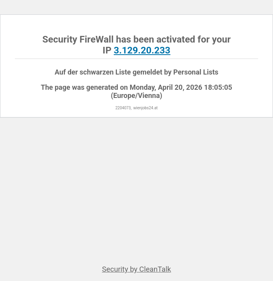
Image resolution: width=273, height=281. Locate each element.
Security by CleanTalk (136, 269)
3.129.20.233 (142, 50)
